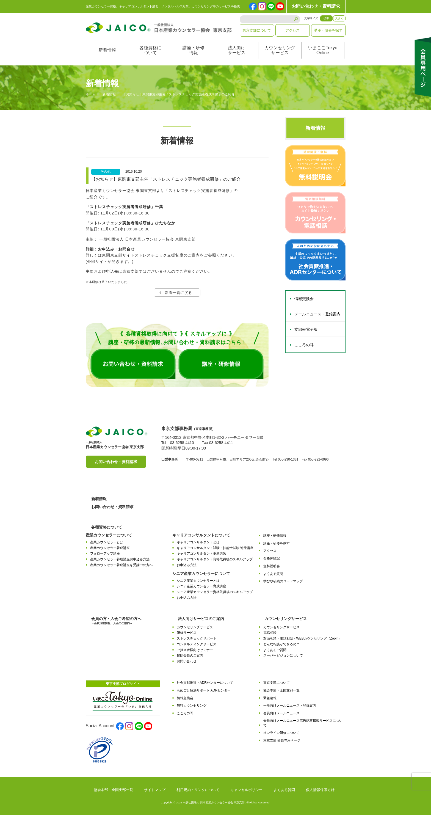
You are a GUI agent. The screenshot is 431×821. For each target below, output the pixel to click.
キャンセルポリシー (246, 795)
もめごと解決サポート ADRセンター (204, 696)
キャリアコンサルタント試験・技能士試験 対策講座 (215, 553)
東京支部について (256, 30)
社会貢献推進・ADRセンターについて (205, 688)
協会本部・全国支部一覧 (281, 696)
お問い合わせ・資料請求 (316, 6)
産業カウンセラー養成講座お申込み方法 (120, 565)
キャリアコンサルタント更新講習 (201, 559)
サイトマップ (154, 795)
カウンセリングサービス (279, 56)
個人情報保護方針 (320, 795)
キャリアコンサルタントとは (198, 548)
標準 (326, 18)
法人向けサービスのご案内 (201, 624)
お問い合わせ (187, 667)
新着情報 (107, 56)
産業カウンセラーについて (109, 540)
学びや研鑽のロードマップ (283, 587)
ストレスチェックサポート (196, 644)
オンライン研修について (281, 738)
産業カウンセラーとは (106, 548)
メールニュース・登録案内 (317, 320)
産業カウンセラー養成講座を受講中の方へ (121, 570)
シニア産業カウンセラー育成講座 (201, 592)
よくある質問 (273, 579)
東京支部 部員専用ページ (281, 746)
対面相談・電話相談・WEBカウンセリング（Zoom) (301, 644)
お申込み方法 (187, 570)
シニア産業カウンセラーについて (201, 579)
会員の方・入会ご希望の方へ (116, 626)
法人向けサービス (236, 56)
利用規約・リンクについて (197, 795)
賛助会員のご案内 (190, 661)
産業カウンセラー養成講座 (110, 553)
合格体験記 (271, 564)
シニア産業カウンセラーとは (198, 586)
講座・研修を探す (328, 30)
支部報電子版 (305, 335)
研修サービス (187, 638)
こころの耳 (304, 350)
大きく (339, 18)
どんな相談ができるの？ (281, 650)
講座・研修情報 (194, 56)
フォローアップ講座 (105, 559)
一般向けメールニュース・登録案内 (289, 711)
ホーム (91, 100)
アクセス (292, 30)
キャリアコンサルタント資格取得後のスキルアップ (215, 565)
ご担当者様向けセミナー (195, 655)
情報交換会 (304, 304)
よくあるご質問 (274, 655)
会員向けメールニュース (281, 719)
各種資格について (150, 56)
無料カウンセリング (191, 711)
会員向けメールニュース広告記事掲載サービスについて (302, 728)
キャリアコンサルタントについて (201, 540)
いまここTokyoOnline (322, 56)
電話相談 (270, 638)
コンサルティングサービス (196, 650)
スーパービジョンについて (283, 661)
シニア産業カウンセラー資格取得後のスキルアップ (215, 598)
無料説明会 (271, 572)
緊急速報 (270, 704)
